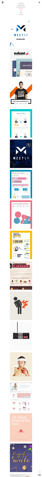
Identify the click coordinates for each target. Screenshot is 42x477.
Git (39, 474)
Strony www (21, 3)
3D (21, 10)
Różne (21, 12)
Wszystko (21, 14)
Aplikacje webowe (21, 5)
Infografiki (21, 9)
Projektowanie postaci (21, 7)
